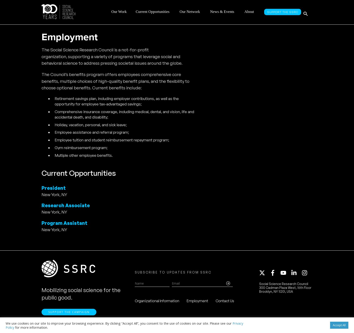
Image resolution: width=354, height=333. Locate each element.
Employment (197, 302)
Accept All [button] (339, 325)
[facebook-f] (275, 274)
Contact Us (225, 302)
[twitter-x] (264, 274)
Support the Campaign (69, 315)
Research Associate (66, 205)
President (54, 188)
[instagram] (305, 274)
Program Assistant (64, 223)
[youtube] (285, 274)
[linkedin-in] (296, 274)
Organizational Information (157, 302)
